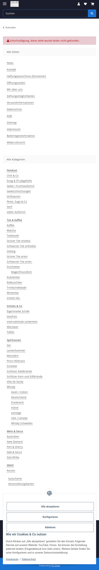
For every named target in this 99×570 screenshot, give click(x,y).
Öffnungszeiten (16, 82)
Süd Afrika (13, 457)
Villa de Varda (15, 381)
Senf (9, 206)
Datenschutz (29, 559)
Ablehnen (50, 527)
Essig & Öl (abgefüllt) (19, 180)
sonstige (16, 412)
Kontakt (11, 69)
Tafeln (10, 332)
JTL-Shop (55, 565)
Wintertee (13, 292)
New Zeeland (15, 441)
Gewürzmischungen (19, 191)
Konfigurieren (50, 517)
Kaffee (10, 225)
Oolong (11, 251)
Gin (9, 345)
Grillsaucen (13, 196)
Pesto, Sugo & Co (17, 201)
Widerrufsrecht (16, 142)
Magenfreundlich (21, 272)
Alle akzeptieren (50, 506)
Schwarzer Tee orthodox (21, 246)
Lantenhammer (16, 350)
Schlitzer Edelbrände (19, 371)
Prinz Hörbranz (16, 360)
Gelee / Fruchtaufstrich (20, 186)
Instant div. (13, 298)
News (10, 63)
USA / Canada (19, 418)
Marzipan (12, 326)
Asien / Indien (19, 392)
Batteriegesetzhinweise (21, 135)
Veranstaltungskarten (21, 483)
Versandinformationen (20, 102)
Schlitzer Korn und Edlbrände (25, 376)
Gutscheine (15, 478)
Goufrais (12, 316)
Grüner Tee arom (17, 256)
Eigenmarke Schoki (18, 311)
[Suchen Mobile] (45, 13)
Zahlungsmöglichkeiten (21, 96)
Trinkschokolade (16, 287)
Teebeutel (13, 235)
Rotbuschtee (14, 282)
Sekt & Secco (14, 452)
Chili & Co (12, 175)
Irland (14, 407)
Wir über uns (15, 89)
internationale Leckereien (22, 321)
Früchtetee (13, 266)
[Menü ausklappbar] (4, 2)
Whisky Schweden (22, 423)
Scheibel (12, 366)
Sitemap (12, 122)
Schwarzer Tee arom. (19, 261)
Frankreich (17, 402)
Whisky (11, 386)
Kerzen (11, 470)
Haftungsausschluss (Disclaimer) (26, 76)
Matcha (11, 230)
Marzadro (12, 355)
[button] (79, 4)
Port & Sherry (15, 447)
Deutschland (18, 397)
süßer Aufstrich (16, 212)
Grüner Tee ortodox (18, 240)
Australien (13, 436)
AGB (9, 116)
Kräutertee (13, 277)
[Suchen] (92, 13)
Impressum (12, 559)
